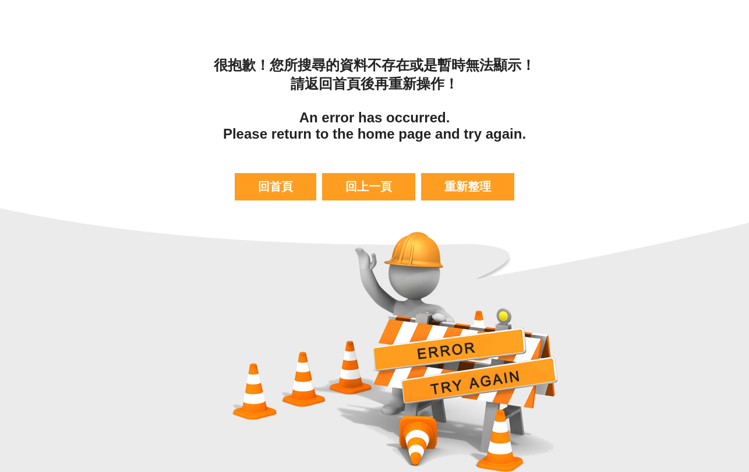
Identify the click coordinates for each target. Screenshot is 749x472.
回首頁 (275, 186)
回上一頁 (368, 186)
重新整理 (467, 186)
